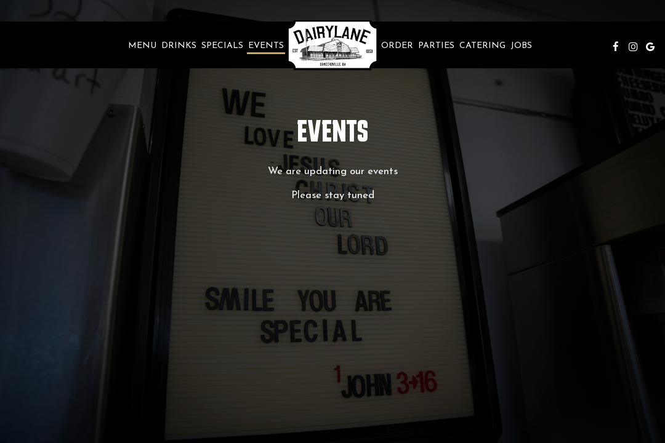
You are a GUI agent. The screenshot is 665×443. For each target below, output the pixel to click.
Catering (482, 45)
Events (266, 45)
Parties (436, 45)
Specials (222, 45)
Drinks (178, 45)
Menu (142, 45)
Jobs (521, 45)
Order (397, 45)
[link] (332, 45)
